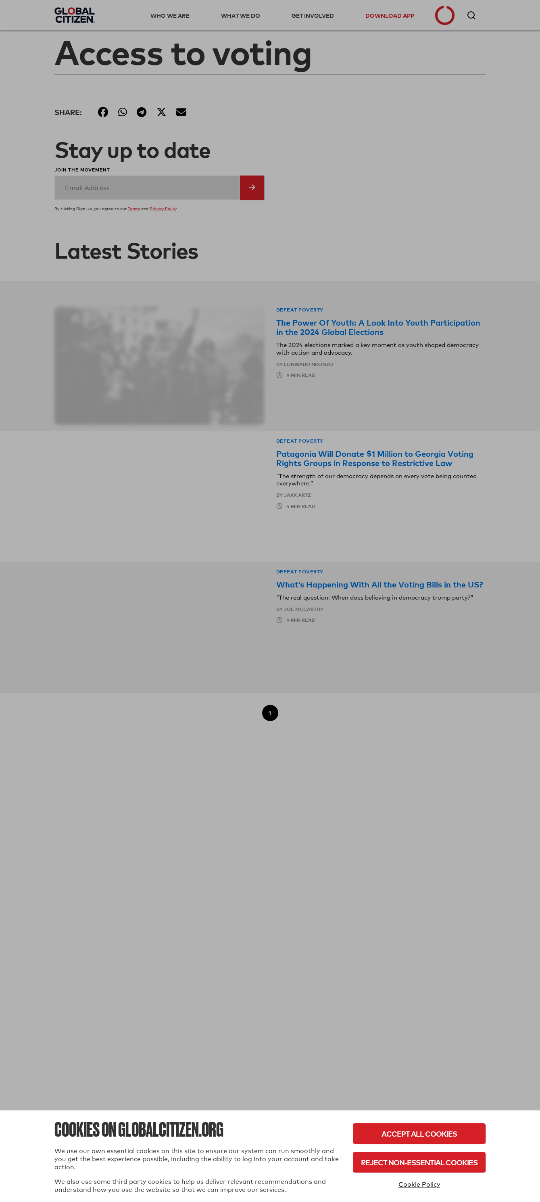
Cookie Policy (419, 1184)
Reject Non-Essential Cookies (419, 1162)
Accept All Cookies (419, 1134)
